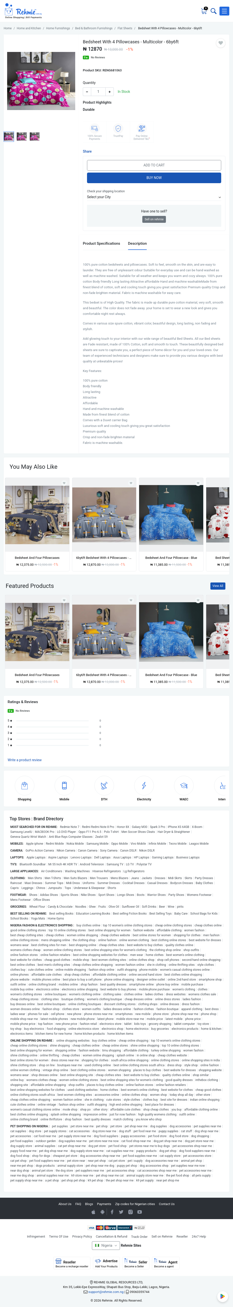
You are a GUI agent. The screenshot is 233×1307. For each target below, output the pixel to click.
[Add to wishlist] (64, 600)
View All (218, 586)
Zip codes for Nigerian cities (135, 1204)
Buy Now (154, 178)
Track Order (139, 1237)
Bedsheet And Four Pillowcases (37, 558)
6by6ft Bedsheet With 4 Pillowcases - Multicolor (104, 558)
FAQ (78, 1204)
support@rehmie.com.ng (105, 1292)
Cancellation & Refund (111, 1236)
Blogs (89, 1204)
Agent (165, 1263)
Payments (104, 1204)
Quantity (89, 83)
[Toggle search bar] (213, 11)
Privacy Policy (82, 1236)
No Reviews (98, 57)
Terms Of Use (58, 1236)
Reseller (182, 1236)
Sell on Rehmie (162, 1236)
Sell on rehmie (154, 219)
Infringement (36, 1236)
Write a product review (25, 760)
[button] (224, 11)
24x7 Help (199, 1236)
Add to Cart (154, 165)
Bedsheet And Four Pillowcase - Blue (171, 558)
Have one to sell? (154, 211)
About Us (65, 1204)
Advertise (106, 1263)
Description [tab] (137, 243)
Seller (135, 1263)
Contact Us (167, 1204)
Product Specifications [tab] (101, 243)
